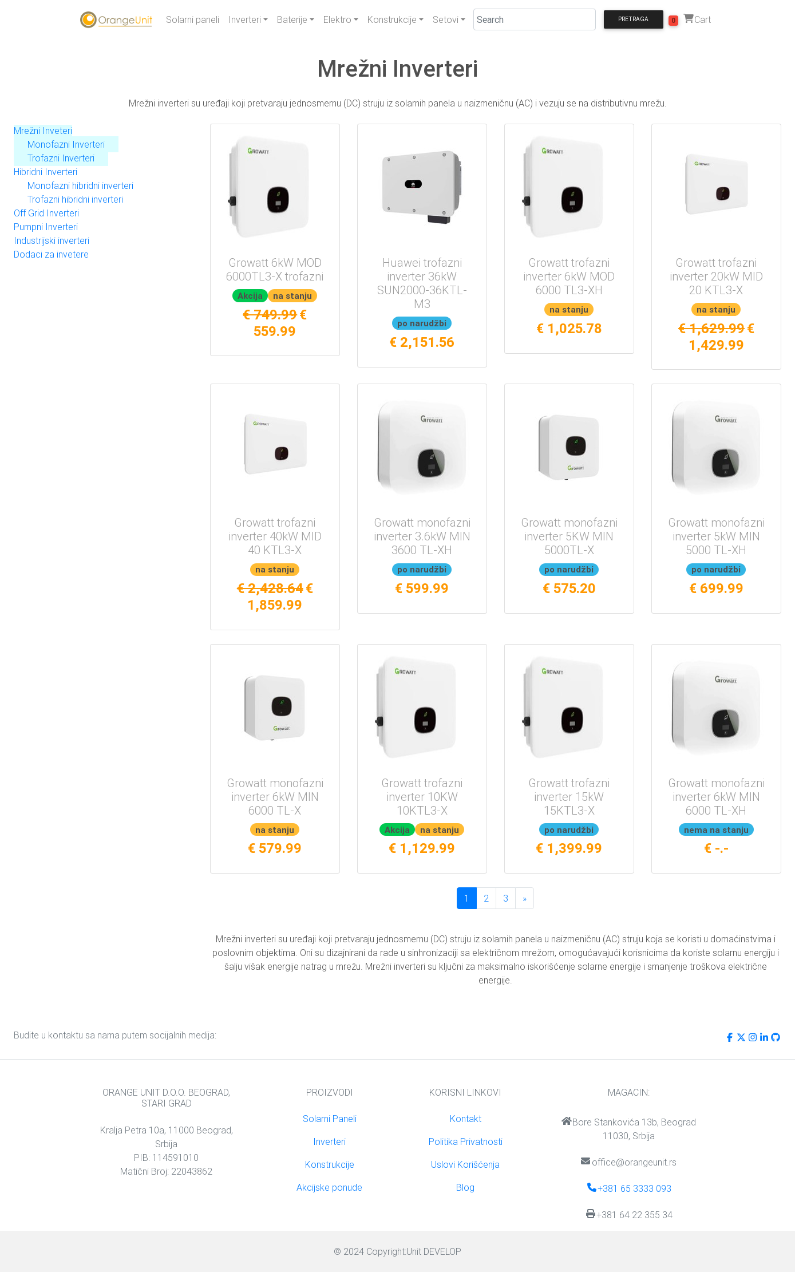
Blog (465, 1187)
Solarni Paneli (330, 1118)
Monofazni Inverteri (66, 144)
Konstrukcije (329, 1164)
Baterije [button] (292, 19)
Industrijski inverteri (51, 240)
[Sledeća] (524, 898)
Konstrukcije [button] (392, 19)
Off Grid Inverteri (46, 213)
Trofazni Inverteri (60, 158)
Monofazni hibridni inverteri (80, 185)
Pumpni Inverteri (46, 226)
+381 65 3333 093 (628, 1188)
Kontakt (465, 1118)
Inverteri (329, 1141)
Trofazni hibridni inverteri (75, 199)
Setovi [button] (445, 19)
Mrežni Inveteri (43, 130)
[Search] (534, 19)
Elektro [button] (337, 19)
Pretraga (633, 19)
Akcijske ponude (329, 1187)
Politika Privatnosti (466, 1141)
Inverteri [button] (244, 19)
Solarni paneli (192, 19)
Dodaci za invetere (51, 254)
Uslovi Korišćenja (465, 1164)
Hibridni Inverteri (45, 171)
